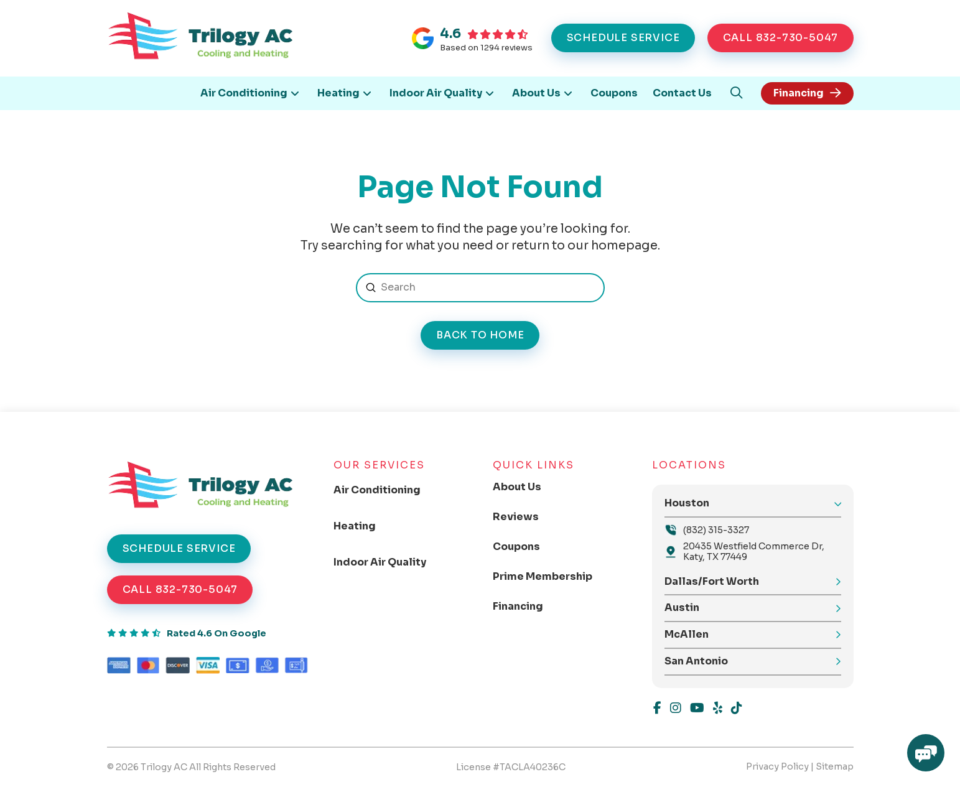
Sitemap (835, 766)
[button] (736, 93)
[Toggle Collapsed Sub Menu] (387, 490)
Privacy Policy (777, 766)
